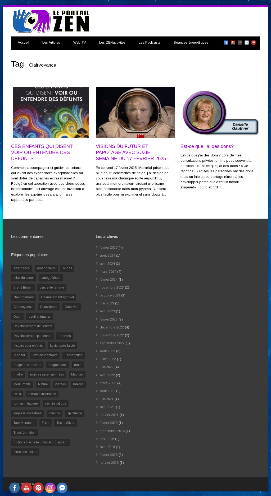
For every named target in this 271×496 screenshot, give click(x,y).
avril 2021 (107, 407)
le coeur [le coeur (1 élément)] (19, 355)
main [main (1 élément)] (78, 365)
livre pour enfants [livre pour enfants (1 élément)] (45, 355)
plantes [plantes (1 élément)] (60, 384)
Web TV (79, 42)
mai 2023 (107, 303)
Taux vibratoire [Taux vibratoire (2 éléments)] (23, 423)
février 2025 (109, 247)
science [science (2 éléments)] (54, 413)
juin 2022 (107, 367)
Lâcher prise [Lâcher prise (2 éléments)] (73, 355)
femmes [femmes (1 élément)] (65, 336)
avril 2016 (107, 447)
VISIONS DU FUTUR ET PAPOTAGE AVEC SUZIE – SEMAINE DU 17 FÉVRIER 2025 (131, 152)
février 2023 (109, 319)
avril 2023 (107, 311)
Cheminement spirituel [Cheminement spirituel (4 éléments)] (57, 297)
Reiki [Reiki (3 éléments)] (17, 394)
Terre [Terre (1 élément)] (45, 423)
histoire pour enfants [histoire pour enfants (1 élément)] (28, 345)
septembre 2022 (112, 343)
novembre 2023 (112, 287)
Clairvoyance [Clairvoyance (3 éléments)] (23, 307)
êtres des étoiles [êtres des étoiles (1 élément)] (25, 452)
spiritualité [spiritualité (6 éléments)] (74, 413)
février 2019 (109, 423)
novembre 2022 (112, 335)
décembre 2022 (112, 327)
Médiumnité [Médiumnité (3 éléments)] (22, 384)
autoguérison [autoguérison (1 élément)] (50, 278)
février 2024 (109, 279)
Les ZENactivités (112, 42)
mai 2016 (107, 439)
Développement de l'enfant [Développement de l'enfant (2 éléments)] (32, 326)
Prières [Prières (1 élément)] (78, 384)
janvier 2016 (109, 463)
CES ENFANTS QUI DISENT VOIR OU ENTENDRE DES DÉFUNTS (42, 152)
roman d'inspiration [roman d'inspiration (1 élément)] (42, 394)
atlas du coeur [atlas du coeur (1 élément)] (23, 278)
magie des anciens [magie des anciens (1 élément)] (27, 365)
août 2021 (107, 391)
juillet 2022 (108, 359)
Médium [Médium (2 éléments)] (77, 374)
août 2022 (107, 351)
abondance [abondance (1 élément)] (21, 268)
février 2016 (109, 455)
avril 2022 (107, 375)
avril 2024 (107, 264)
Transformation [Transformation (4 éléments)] (24, 432)
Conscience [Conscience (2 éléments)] (48, 307)
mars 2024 (108, 272)
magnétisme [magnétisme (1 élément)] (57, 365)
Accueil (23, 42)
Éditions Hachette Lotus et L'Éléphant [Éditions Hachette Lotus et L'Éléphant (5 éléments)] (40, 442)
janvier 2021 (109, 415)
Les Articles (51, 42)
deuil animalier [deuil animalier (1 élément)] (39, 316)
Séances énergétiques (191, 42)
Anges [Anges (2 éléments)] (67, 268)
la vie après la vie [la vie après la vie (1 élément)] (62, 345)
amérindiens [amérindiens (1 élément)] (46, 268)
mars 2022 (108, 383)
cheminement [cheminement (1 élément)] (23, 297)
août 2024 (107, 255)
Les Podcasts (149, 42)
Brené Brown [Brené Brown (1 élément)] (22, 287)
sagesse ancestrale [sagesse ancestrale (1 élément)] (27, 413)
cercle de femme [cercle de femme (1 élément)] (52, 287)
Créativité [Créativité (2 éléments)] (71, 307)
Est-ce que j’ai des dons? (207, 146)
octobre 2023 (110, 295)
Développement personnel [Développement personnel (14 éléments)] (32, 336)
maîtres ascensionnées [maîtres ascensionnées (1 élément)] (47, 374)
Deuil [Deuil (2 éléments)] (17, 316)
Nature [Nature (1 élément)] (43, 384)
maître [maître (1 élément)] (18, 374)
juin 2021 (107, 399)
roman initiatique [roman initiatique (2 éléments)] (25, 403)
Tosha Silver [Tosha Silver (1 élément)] (65, 423)
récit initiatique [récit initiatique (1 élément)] (55, 403)
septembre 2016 (112, 431)
